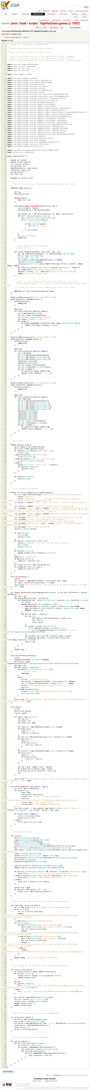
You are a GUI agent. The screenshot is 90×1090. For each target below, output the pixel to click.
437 (5, 960)
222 (5, 489)
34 (5, 110)
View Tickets (51, 14)
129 (5, 303)
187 (5, 419)
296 (5, 656)
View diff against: (79, 28)
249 (5, 555)
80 (5, 202)
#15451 (6, 34)
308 (5, 681)
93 (5, 228)
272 (5, 604)
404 (5, 882)
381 (5, 834)
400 (5, 874)
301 (5, 667)
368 (5, 806)
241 (5, 539)
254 (5, 565)
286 (5, 634)
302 (5, 669)
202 (5, 449)
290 (5, 644)
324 (5, 715)
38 (5, 118)
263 (5, 583)
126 (5, 297)
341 (5, 749)
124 (5, 293)
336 (5, 739)
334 (5, 735)
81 (5, 204)
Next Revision (67, 20)
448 (5, 982)
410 (5, 894)
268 (5, 596)
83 (5, 208)
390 (5, 854)
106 (5, 254)
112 (5, 268)
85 (5, 212)
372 (5, 816)
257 (5, 571)
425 (5, 927)
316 (5, 697)
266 (5, 591)
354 (5, 775)
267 (5, 592)
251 (5, 559)
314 (5, 693)
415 (5, 904)
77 (5, 196)
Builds (84, 14)
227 (5, 499)
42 (5, 126)
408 (5, 890)
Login (39, 11)
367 (5, 804)
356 (5, 779)
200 (5, 445)
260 (5, 577)
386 (5, 844)
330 (5, 727)
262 (5, 581)
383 (5, 838)
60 (5, 162)
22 (5, 86)
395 (5, 864)
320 (5, 707)
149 (5, 343)
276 (5, 612)
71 (5, 184)
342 (5, 751)
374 (5, 820)
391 (5, 856)
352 (5, 771)
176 (5, 397)
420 (5, 913)
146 (5, 337)
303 (5, 671)
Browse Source (38, 14)
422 (5, 921)
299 (5, 662)
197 (5, 439)
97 (5, 236)
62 (5, 166)
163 (5, 371)
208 (5, 461)
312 (5, 689)
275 (5, 610)
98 (5, 238)
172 (5, 389)
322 (5, 711)
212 (5, 469)
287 (5, 636)
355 (5, 777)
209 (5, 463)
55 (5, 152)
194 (5, 433)
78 (5, 198)
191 (5, 427)
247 (5, 551)
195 (5, 435)
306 (5, 677)
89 (5, 220)
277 (5, 614)
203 (5, 451)
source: (6, 23)
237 (5, 531)
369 (5, 808)
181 (5, 407)
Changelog (25, 14)
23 (5, 88)
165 (5, 375)
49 (5, 140)
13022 (75, 23)
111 (5, 264)
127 (5, 299)
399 (5, 872)
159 (5, 363)
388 (5, 848)
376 (5, 824)
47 (5, 136)
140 (5, 325)
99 (5, 240)
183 (5, 411)
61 (5, 164)
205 (5, 455)
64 (5, 170)
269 (5, 598)
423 (5, 923)
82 (5, 206)
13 (5, 68)
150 (5, 345)
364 (5, 797)
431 (5, 942)
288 (5, 638)
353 (5, 773)
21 (5, 84)
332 (5, 731)
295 (5, 654)
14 (5, 70)
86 (5, 214)
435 (5, 956)
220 (5, 485)
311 (5, 687)
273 (5, 606)
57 (5, 156)
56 (5, 154)
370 (5, 812)
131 (5, 307)
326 (5, 719)
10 (5, 62)
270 (5, 600)
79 (5, 200)
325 (5, 717)
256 (5, 569)
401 (5, 876)
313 (5, 691)
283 (5, 626)
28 (5, 98)
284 (5, 628)
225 (5, 495)
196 (5, 437)
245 (5, 547)
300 (5, 665)
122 (5, 289)
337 (5, 741)
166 (5, 377)
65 (5, 172)
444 (5, 974)
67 (5, 176)
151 (5, 347)
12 (5, 66)
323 (5, 713)
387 (5, 846)
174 (5, 393)
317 (5, 699)
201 (5, 447)
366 (5, 802)
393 (5, 860)
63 (5, 168)
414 (5, 902)
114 (5, 272)
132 (5, 309)
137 (5, 319)
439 (5, 964)
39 (5, 120)
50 (5, 142)
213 (5, 471)
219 (5, 483)
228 (5, 502)
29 (5, 100)
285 (5, 630)
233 (5, 519)
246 (5, 549)
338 (5, 743)
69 (5, 180)
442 (5, 970)
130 (5, 305)
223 (5, 491)
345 (5, 757)
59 (5, 160)
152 (5, 349)
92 (5, 226)
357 (5, 783)
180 (5, 405)
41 (5, 124)
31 (5, 104)
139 (5, 323)
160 (5, 365)
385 (5, 842)
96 (5, 234)
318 (5, 703)
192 (5, 429)
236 (5, 529)
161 (5, 367)
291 (5, 646)
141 (5, 327)
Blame (77, 20)
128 (5, 301)
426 (5, 929)
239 (5, 535)
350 (5, 767)
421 (5, 919)
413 (5, 899)
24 (5, 90)
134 (5, 313)
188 (5, 421)
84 (5, 210)
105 (5, 252)
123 (5, 291)
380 (5, 832)
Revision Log (84, 20)
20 (5, 82)
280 (5, 620)
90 (5, 222)
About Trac (63, 11)
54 (5, 150)
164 (5, 373)
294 (5, 652)
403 (5, 880)
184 (5, 413)
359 (5, 787)
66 (5, 174)
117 (5, 278)
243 (5, 543)
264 (5, 585)
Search (84, 17)
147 (5, 339)
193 (5, 431)
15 (5, 72)
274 (5, 608)
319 (5, 705)
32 (5, 106)
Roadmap (75, 14)
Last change (6, 31)
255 (5, 567)
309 (5, 683)
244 (5, 545)
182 (5, 409)
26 (5, 94)
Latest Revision (56, 20)
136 (5, 317)
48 (5, 138)
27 (5, 96)
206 (5, 457)
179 (5, 403)
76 (5, 194)
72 (5, 186)
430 (5, 941)
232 (5, 517)
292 (5, 648)
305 (5, 675)
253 (5, 563)
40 (5, 122)
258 (5, 573)
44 (5, 130)
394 (5, 862)
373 (5, 818)
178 (5, 401)
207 (5, 459)
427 (5, 931)
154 (5, 353)
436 (5, 958)
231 (5, 514)
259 (5, 575)
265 (5, 589)
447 (5, 980)
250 (5, 557)
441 (5, 968)
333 (5, 733)
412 (5, 898)
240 (5, 537)
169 (5, 383)
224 (5, 493)
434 (5, 954)
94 (5, 230)
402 (5, 878)
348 (5, 763)
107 (5, 256)
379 (5, 830)
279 (5, 618)
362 (5, 792)
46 (5, 134)
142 (5, 329)
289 (5, 642)
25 (5, 92)
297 (5, 658)
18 (5, 78)
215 (5, 475)
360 (5, 789)
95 (5, 232)
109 (5, 260)
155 (5, 355)
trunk (23, 23)
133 (5, 311)
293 (5, 650)
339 (5, 745)
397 (5, 868)
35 (5, 112)
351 (5, 769)
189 (5, 423)
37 (5, 116)
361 (5, 791)
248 (5, 553)
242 (5, 541)
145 (5, 335)
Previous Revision (44, 20)
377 (5, 826)
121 (5, 287)
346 (5, 759)
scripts (33, 23)
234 (5, 523)
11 (5, 64)
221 (5, 487)
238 (5, 533)
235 (5, 527)
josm (14, 23)
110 (5, 262)
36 (5, 114)
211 (5, 467)
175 (5, 395)
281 (5, 622)
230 (5, 508)
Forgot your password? (81, 11)
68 (5, 178)
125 (5, 295)
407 (5, 888)
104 (5, 250)
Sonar (76, 17)
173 (5, 391)
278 (5, 616)
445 (5, 976)
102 (5, 246)
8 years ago (52, 31)
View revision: (53, 28)
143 (5, 331)
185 (5, 415)
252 (5, 561)
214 (5, 473)
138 (5, 321)
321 (5, 709)
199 (5, 443)
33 (5, 108)
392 (5, 858)
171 (5, 387)
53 (5, 148)
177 (5, 399)
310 (5, 685)
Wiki (5, 14)
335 (5, 737)
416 (5, 906)
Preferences (46, 11)
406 (5, 886)
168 (5, 381)
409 (5, 892)
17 (5, 76)
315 (5, 695)
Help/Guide (55, 11)
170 (5, 385)
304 (5, 673)
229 (5, 506)
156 (5, 357)
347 (5, 761)
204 (5, 453)
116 (5, 276)
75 (5, 192)
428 (5, 936)
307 (5, 679)
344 (5, 755)
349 (5, 765)
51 (5, 144)
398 (5, 870)
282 (5, 624)
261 (5, 579)
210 (5, 465)
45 (5, 132)
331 (5, 729)
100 (5, 242)
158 (5, 361)
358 (5, 785)
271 (5, 602)
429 (5, 939)
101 (5, 244)
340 (5, 747)
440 (5, 966)
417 (5, 908)
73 (5, 188)
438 (5, 962)
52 (5, 146)
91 (5, 224)
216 (5, 477)
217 (5, 479)
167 (5, 379)
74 (5, 190)
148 (5, 341)
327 (5, 721)
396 (5, 866)
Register (70, 11)
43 (5, 128)
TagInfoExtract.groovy (54, 23)
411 (5, 896)
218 (5, 481)
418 (5, 910)
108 (5, 258)
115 (5, 274)
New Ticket (63, 14)
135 (5, 315)
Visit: (37, 27)
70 (5, 182)
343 (5, 753)
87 (5, 216)
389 (5, 850)
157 (5, 359)
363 (5, 795)
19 (5, 80)
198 (5, 441)
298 (5, 660)
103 (5, 248)
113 (5, 270)
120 (5, 284)
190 (5, 425)
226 (5, 497)
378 (5, 828)
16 (5, 74)
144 (5, 333)
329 (5, 725)
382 (5, 836)
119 (5, 282)
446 (5, 978)
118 (5, 280)
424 (5, 925)
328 (5, 723)
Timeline (14, 14)
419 (5, 911)
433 (5, 950)
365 (5, 799)
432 (5, 948)
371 (5, 814)
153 (5, 351)
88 (5, 218)
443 (5, 972)
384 (5, 840)
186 (5, 417)
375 (5, 822)
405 (5, 884)
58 (5, 158)
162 (5, 369)
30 (5, 102)
